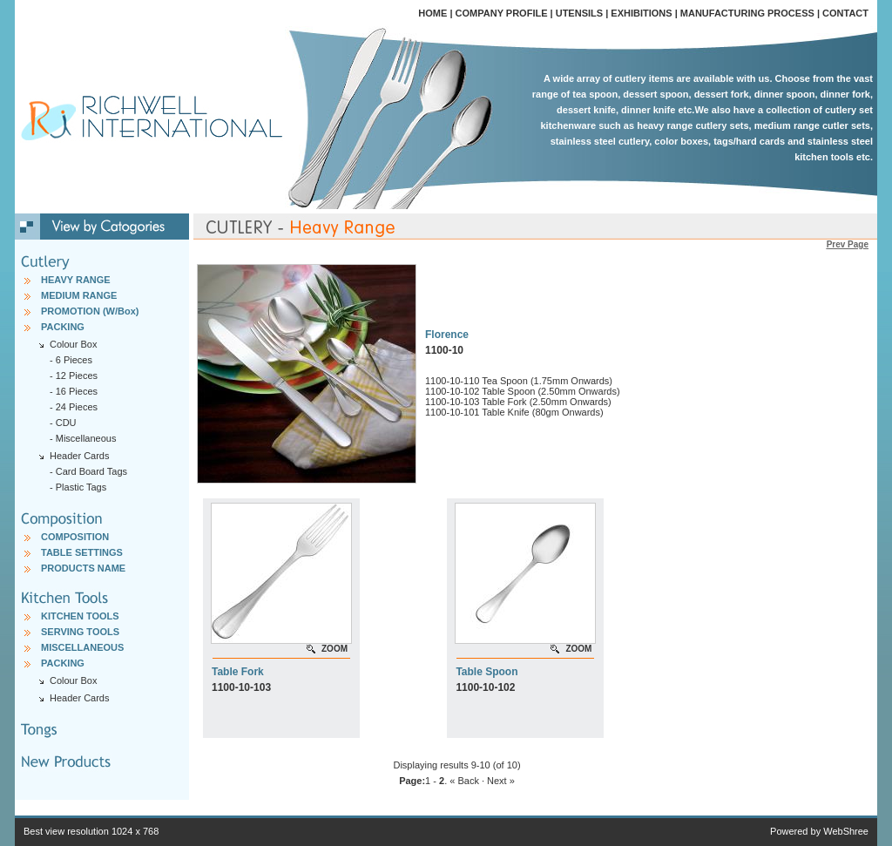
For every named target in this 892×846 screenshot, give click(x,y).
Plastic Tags (81, 487)
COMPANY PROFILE (502, 13)
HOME (432, 13)
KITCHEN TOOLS (80, 616)
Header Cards (79, 698)
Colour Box (73, 680)
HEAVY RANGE (76, 279)
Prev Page (847, 244)
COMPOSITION (75, 536)
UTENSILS (579, 13)
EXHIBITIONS (641, 13)
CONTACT (845, 13)
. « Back (461, 780)
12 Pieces (77, 375)
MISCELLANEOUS (82, 647)
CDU (66, 422)
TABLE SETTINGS (82, 552)
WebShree (845, 831)
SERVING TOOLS (80, 631)
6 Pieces (74, 360)
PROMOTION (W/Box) (90, 311)
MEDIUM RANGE (79, 295)
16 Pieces (77, 391)
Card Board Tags (91, 471)
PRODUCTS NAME (83, 568)
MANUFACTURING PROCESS (747, 13)
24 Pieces (77, 407)
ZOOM (334, 648)
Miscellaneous (86, 438)
